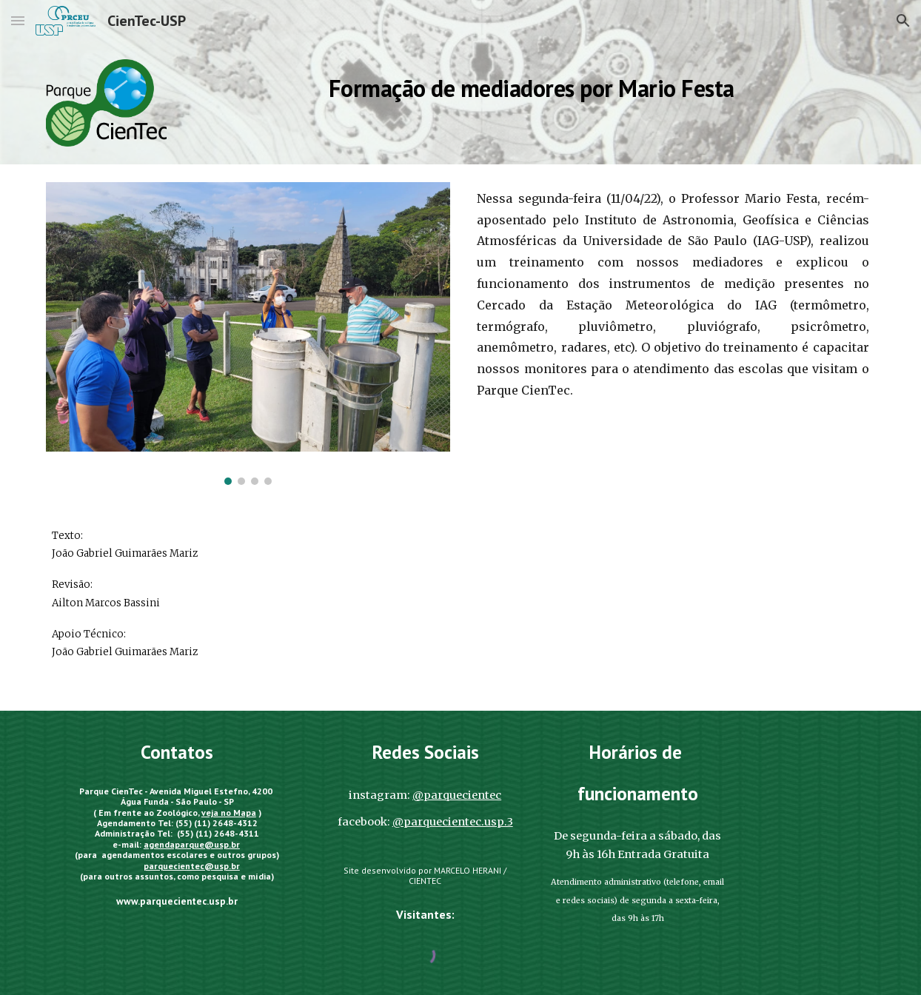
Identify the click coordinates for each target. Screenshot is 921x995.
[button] (18, 20)
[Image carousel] (247, 333)
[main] (531, 85)
